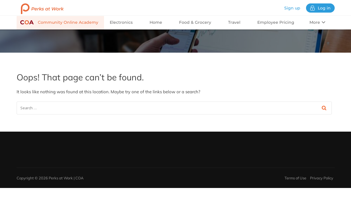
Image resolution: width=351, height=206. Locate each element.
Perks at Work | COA (66, 178)
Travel (234, 22)
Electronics (121, 22)
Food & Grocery (195, 22)
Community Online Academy (59, 22)
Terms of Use (295, 178)
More (317, 22)
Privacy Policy (321, 178)
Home (156, 22)
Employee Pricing (275, 22)
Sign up (292, 8)
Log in (320, 8)
